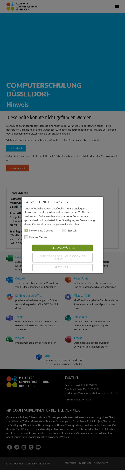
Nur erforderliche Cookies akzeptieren (62, 257)
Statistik (69, 230)
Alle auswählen (62, 248)
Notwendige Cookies (38, 230)
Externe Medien (36, 237)
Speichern (62, 267)
